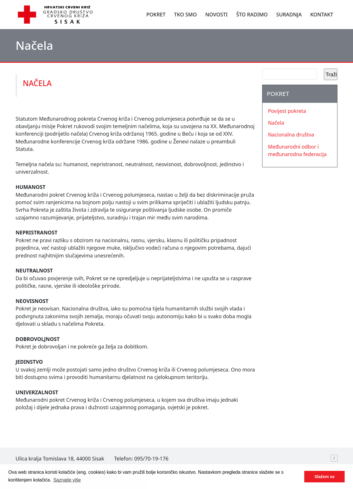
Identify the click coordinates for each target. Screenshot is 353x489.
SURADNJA (289, 14)
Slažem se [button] (324, 476)
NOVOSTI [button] (216, 14)
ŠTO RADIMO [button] (252, 14)
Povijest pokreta (287, 110)
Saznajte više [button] (67, 479)
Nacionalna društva (291, 134)
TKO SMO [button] (185, 14)
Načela (276, 122)
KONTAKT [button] (321, 14)
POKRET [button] (155, 14)
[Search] (289, 74)
